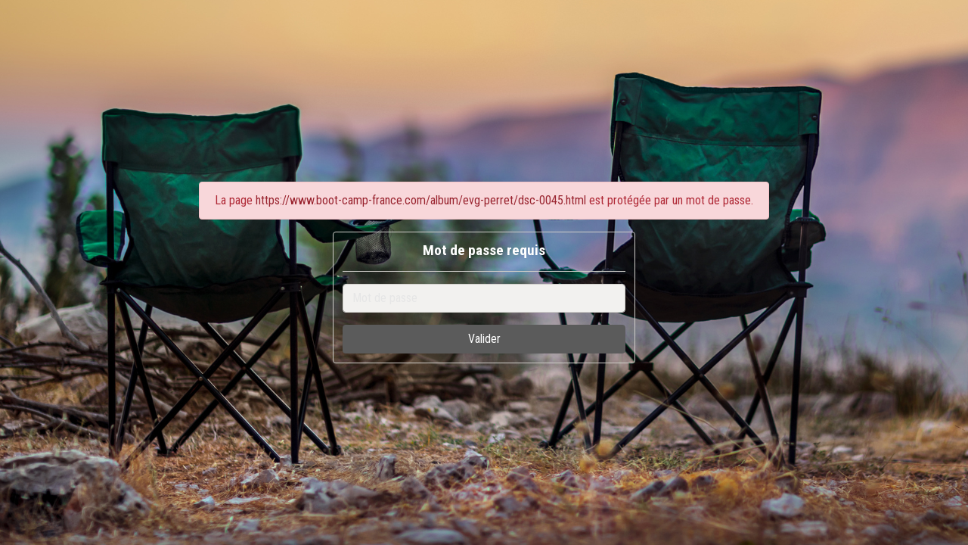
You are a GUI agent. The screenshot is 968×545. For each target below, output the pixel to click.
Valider (484, 339)
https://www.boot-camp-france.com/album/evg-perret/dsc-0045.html (421, 200)
